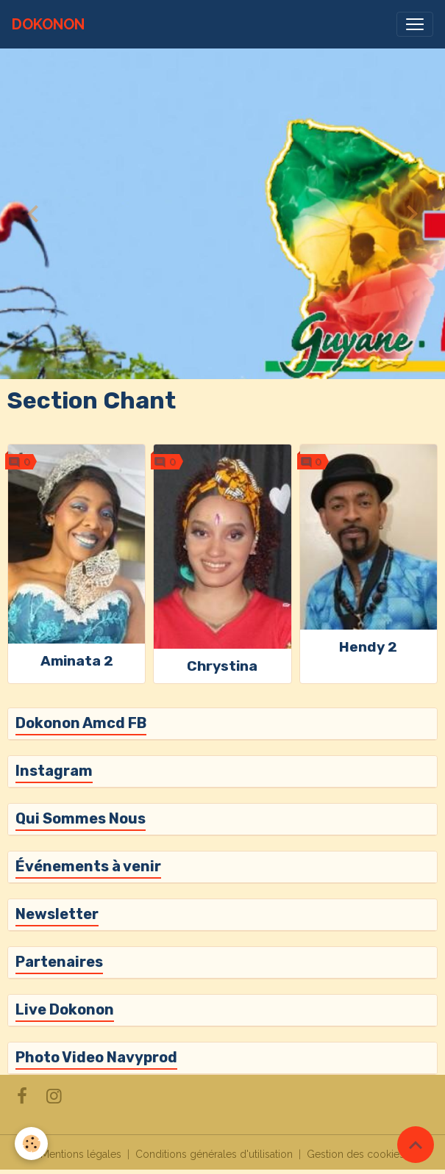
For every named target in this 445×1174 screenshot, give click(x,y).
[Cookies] (31, 1143)
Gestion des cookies (356, 1154)
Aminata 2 (76, 660)
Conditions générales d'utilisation (214, 1154)
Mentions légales (80, 1154)
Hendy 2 (368, 646)
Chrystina (222, 666)
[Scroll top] (415, 1144)
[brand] (48, 24)
